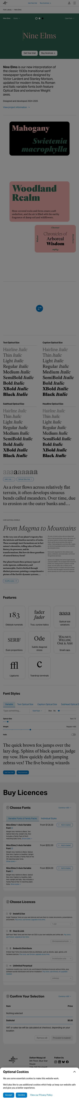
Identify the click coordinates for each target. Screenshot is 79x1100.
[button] (39, 1072)
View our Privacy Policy (41, 1095)
